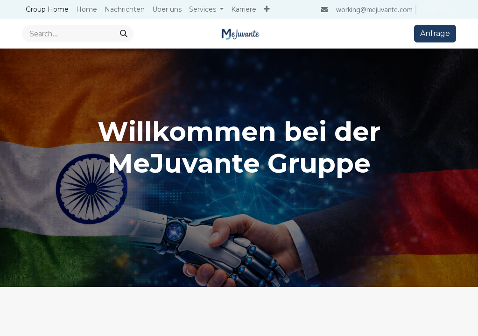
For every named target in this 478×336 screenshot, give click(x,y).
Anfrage (435, 33)
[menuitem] (47, 9)
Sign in (438, 9)
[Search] (124, 33)
